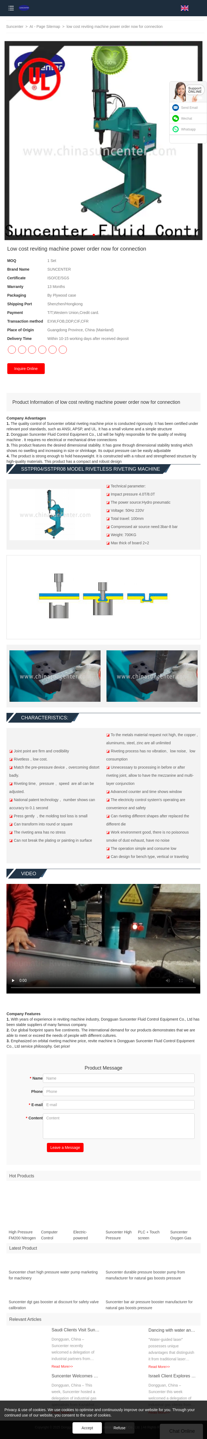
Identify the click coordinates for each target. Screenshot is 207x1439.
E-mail (36, 1105)
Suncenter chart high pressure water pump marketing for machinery (53, 1279)
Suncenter (14, 26)
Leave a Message (65, 1147)
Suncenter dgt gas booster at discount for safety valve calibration (54, 1309)
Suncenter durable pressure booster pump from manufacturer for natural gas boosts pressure (145, 1279)
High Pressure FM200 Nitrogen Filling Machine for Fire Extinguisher (22, 1239)
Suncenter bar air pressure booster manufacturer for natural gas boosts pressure (149, 1309)
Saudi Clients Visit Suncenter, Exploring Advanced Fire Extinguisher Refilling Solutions (75, 1334)
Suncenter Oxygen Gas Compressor (180, 1239)
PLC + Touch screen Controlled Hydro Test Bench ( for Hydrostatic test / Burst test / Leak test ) (151, 1239)
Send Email (189, 108)
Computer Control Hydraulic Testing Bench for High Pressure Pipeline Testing (54, 1239)
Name (36, 1078)
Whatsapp (188, 129)
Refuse (119, 1428)
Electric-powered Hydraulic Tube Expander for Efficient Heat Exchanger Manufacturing (85, 1239)
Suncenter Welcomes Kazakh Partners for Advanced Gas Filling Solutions (75, 1380)
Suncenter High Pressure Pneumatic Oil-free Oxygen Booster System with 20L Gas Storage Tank (119, 1239)
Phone (37, 1091)
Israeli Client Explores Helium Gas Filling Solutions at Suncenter (172, 1380)
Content (34, 1118)
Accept (87, 1428)
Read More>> (62, 1371)
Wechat (186, 118)
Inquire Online (26, 368)
